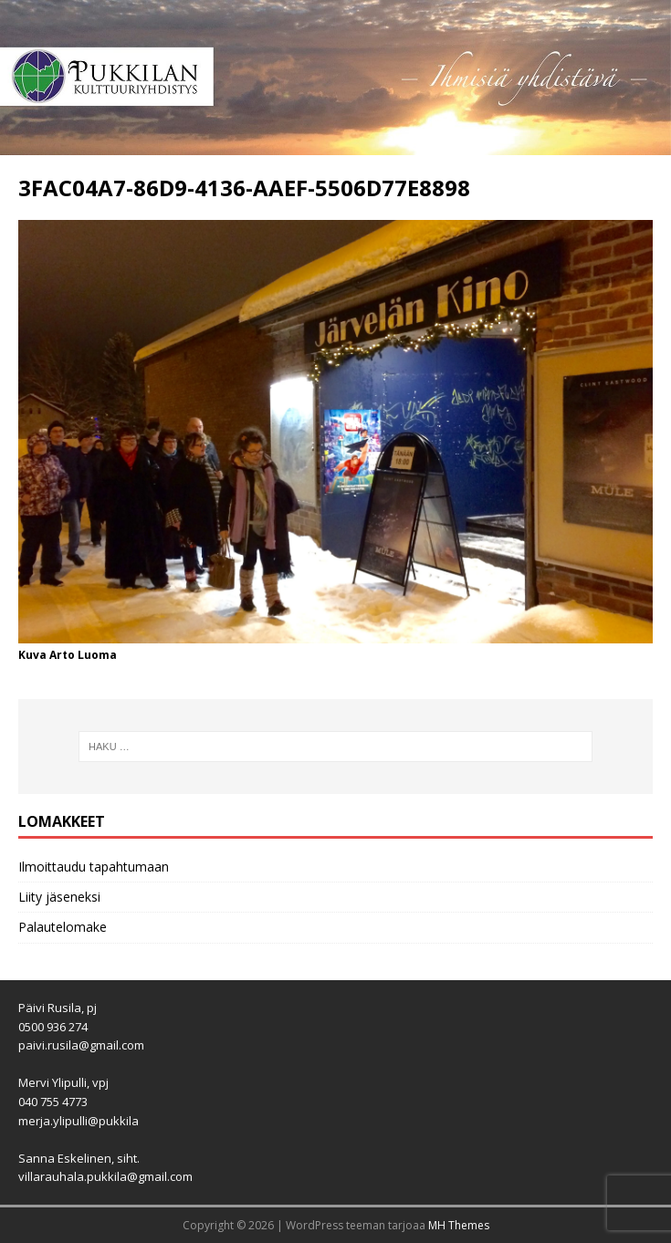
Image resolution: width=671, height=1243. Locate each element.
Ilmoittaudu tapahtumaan (93, 866)
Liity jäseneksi (59, 896)
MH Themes (458, 1225)
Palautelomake (62, 926)
